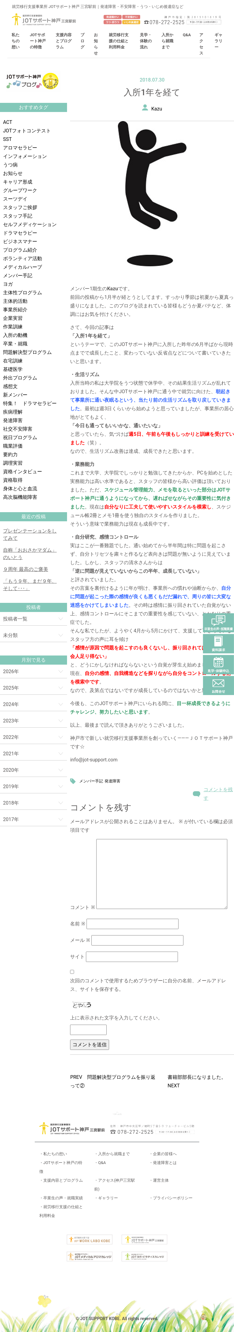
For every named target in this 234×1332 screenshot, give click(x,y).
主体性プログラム (22, 292)
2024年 (11, 704)
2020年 (11, 770)
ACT (7, 122)
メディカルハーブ (22, 267)
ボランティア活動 (22, 258)
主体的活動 (15, 301)
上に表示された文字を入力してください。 (116, 1018)
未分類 (10, 635)
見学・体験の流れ (146, 41)
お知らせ (13, 173)
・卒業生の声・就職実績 (61, 1198)
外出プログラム (20, 378)
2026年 (11, 671)
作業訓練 (13, 327)
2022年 (11, 737)
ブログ (82, 41)
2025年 (11, 688)
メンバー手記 (17, 275)
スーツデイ (15, 199)
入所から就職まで (167, 41)
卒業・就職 (15, 344)
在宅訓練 (13, 361)
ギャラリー (218, 41)
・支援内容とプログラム (61, 1180)
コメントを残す (218, 794)
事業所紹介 (15, 310)
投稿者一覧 (15, 619)
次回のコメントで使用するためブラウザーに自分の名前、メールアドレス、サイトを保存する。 (148, 985)
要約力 (10, 454)
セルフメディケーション (30, 224)
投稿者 (33, 607)
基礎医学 (13, 369)
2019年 (11, 786)
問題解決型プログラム (27, 352)
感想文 (10, 386)
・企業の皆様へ (163, 1154)
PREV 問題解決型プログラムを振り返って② (112, 1081)
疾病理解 (13, 412)
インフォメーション (25, 156)
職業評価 (13, 446)
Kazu (156, 109)
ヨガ (8, 284)
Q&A (187, 35)
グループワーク (20, 190)
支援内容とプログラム (64, 41)
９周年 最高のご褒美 (25, 569)
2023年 (11, 721)
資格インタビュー (22, 471)
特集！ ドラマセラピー (30, 403)
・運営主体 (159, 1180)
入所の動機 (15, 335)
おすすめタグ (33, 107)
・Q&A (100, 1162)
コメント (82, 907)
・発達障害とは (163, 1162)
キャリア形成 (17, 182)
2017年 (11, 819)
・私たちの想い (53, 1154)
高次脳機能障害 (20, 497)
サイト (77, 957)
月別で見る (33, 660)
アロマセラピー (20, 148)
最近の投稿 (33, 516)
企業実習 (13, 318)
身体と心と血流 (20, 488)
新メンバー (15, 395)
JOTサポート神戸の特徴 (38, 41)
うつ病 (10, 165)
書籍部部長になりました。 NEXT (199, 1081)
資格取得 (13, 480)
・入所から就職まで (112, 1154)
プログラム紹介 (20, 250)
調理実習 (13, 463)
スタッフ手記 (17, 216)
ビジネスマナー (20, 241)
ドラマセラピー (20, 233)
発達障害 (13, 420)
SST (7, 139)
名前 (77, 924)
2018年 (11, 803)
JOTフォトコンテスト (27, 131)
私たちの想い (16, 41)
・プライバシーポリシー (171, 1198)
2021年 (11, 754)
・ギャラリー (106, 1198)
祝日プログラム (20, 437)
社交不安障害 (17, 429)
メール (80, 940)
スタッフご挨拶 (20, 207)
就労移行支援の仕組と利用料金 (119, 41)
